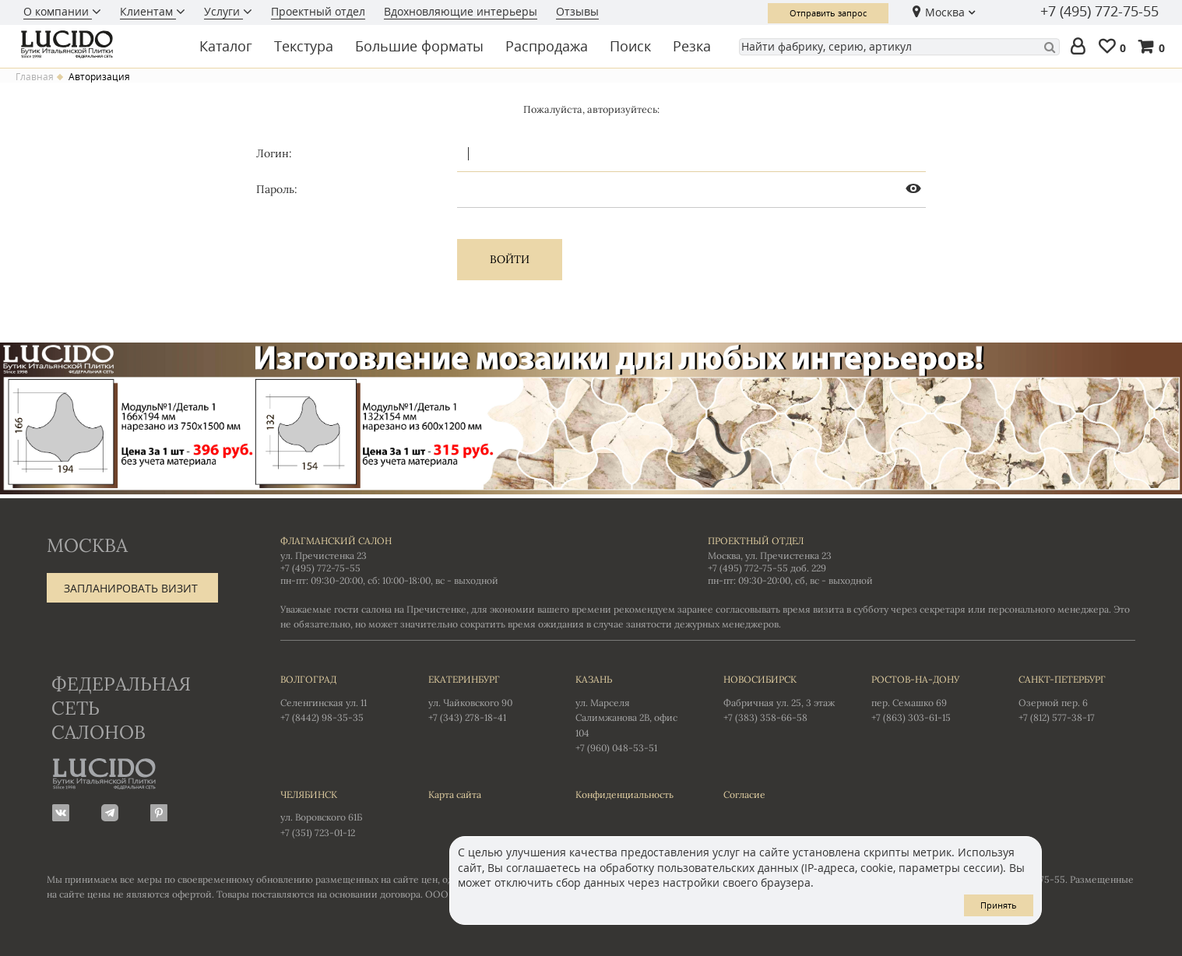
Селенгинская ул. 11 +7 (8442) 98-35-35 (338, 697)
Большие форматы (419, 46)
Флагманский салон (336, 541)
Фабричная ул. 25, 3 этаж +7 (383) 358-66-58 (781, 697)
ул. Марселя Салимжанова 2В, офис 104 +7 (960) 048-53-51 (633, 713)
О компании (57, 11)
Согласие (744, 794)
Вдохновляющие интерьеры (460, 11)
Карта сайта (454, 794)
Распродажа (546, 46)
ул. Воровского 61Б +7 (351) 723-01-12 (338, 812)
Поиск (630, 46)
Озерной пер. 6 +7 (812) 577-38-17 (1076, 697)
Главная (35, 77)
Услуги (223, 11)
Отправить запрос (828, 13)
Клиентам (148, 11)
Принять (998, 905)
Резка (692, 46)
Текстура (303, 46)
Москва (945, 12)
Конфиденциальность (624, 794)
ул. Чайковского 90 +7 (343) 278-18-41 (486, 697)
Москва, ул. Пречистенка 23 (770, 555)
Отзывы (577, 11)
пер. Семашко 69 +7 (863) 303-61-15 (929, 697)
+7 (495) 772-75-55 (1099, 11)
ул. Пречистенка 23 (323, 555)
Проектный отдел (318, 11)
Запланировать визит (131, 588)
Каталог (225, 46)
